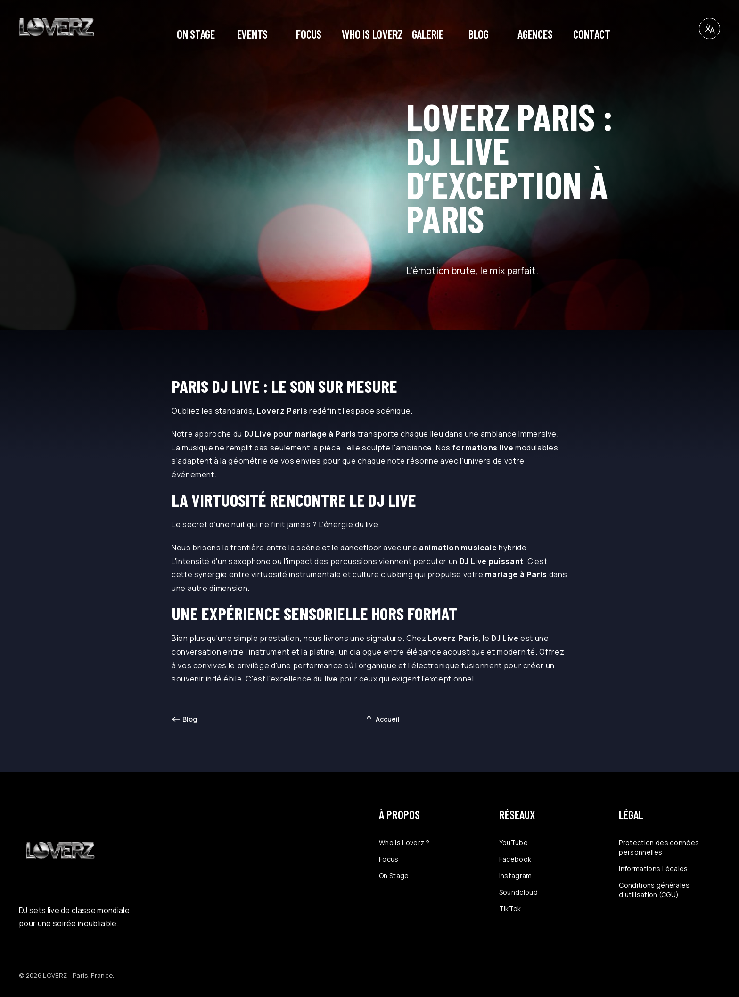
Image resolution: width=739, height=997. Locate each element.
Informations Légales (653, 868)
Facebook (515, 859)
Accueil (388, 719)
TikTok (510, 908)
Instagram (515, 875)
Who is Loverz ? (404, 842)
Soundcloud (518, 892)
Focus (389, 859)
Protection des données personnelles (659, 847)
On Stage (394, 875)
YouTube (513, 842)
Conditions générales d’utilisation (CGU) (654, 890)
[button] (709, 28)
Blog (189, 719)
